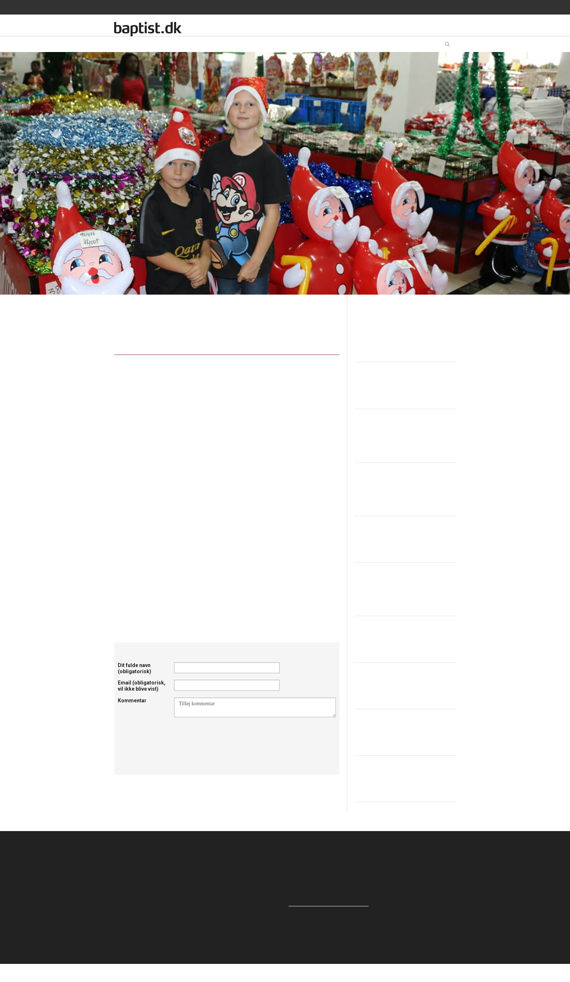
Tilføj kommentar (255, 707)
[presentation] (229, 735)
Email (141, 686)
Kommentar (132, 700)
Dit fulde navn (134, 668)
